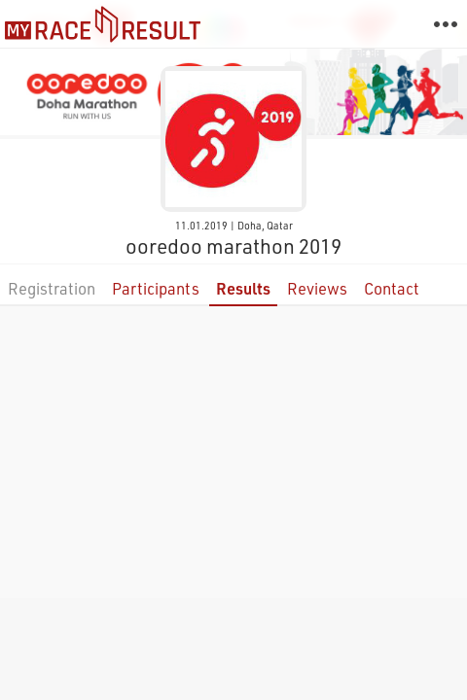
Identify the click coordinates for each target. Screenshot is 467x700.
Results (243, 288)
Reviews (317, 288)
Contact (391, 288)
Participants (155, 288)
